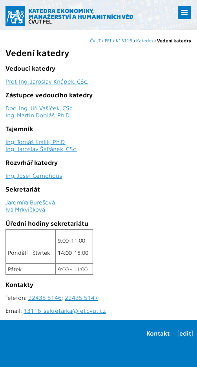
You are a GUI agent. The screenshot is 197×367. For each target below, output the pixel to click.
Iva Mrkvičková (25, 209)
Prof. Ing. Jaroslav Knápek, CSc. (46, 81)
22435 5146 (45, 297)
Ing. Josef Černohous (33, 175)
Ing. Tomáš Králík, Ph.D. (35, 141)
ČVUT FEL (40, 21)
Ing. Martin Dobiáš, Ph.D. (37, 115)
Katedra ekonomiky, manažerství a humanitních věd (80, 13)
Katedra (144, 40)
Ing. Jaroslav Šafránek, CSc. (41, 148)
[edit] (185, 333)
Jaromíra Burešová (30, 202)
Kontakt (158, 333)
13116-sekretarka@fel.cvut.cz (65, 310)
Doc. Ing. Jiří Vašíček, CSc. (39, 107)
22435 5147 (81, 297)
